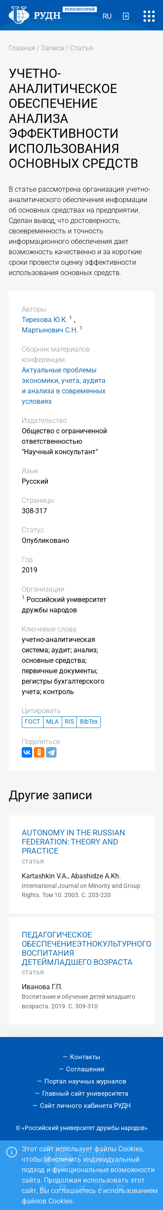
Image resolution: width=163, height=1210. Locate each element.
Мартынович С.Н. (50, 330)
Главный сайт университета (85, 1093)
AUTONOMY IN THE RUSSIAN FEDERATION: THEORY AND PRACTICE (73, 841)
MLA (52, 721)
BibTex (89, 721)
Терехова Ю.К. (44, 320)
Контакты (85, 1057)
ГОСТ (32, 721)
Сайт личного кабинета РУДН (85, 1106)
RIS (69, 721)
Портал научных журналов (85, 1081)
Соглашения (85, 1069)
